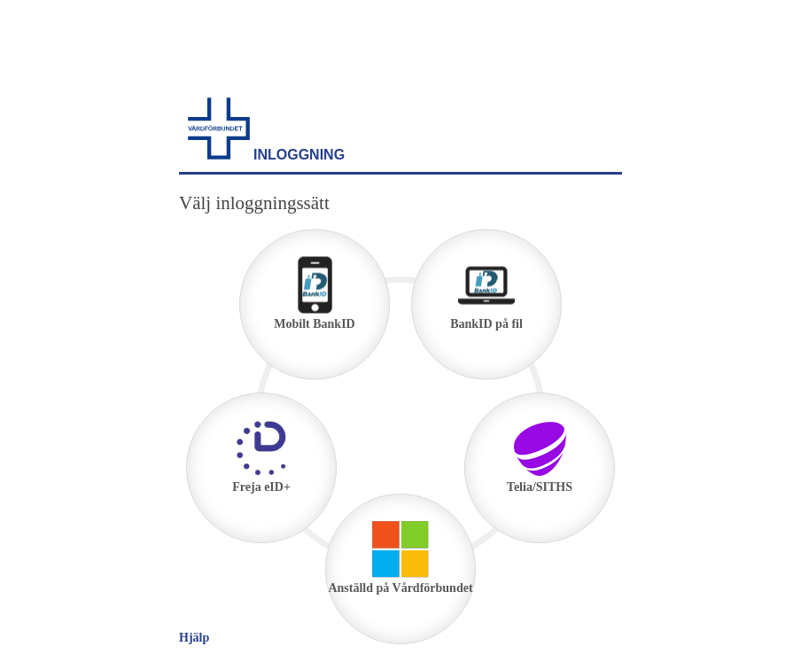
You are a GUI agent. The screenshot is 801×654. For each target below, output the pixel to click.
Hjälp (194, 637)
